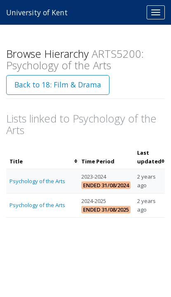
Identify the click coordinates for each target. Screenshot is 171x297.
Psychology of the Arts (37, 181)
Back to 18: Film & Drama (57, 85)
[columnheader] (42, 157)
